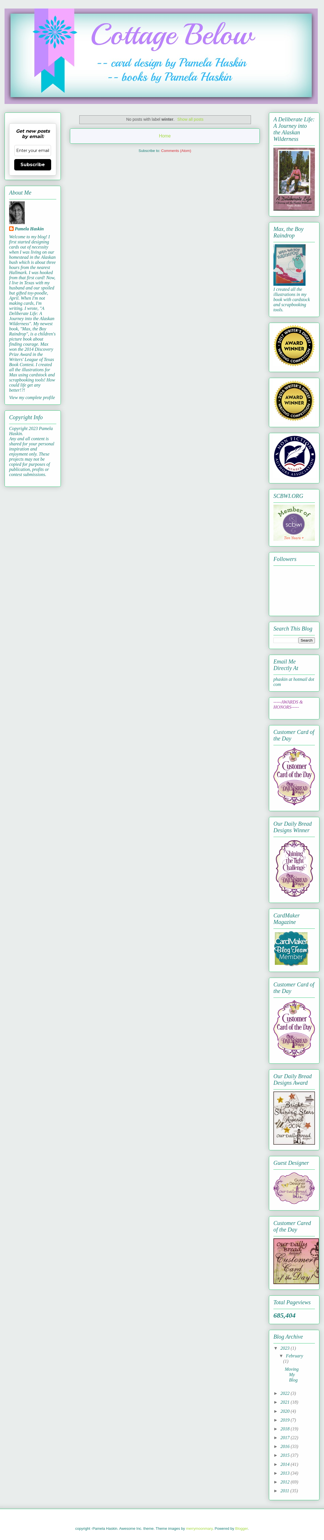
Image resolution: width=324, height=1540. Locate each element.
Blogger (241, 1528)
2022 (286, 1393)
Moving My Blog (292, 1374)
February (294, 1355)
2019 (286, 1420)
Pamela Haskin (29, 228)
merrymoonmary (199, 1528)
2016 (286, 1446)
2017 (286, 1437)
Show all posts (190, 119)
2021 (286, 1402)
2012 (286, 1482)
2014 (286, 1464)
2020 (286, 1411)
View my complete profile (32, 397)
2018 (286, 1428)
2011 (285, 1490)
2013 (286, 1473)
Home (165, 135)
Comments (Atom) (176, 151)
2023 (286, 1348)
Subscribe (32, 164)
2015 (286, 1455)
